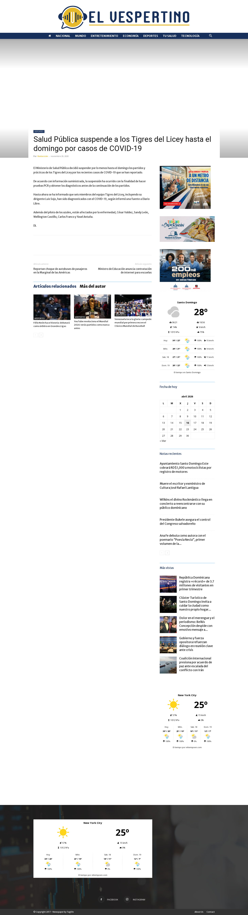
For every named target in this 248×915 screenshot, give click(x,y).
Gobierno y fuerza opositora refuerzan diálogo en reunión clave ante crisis (196, 644)
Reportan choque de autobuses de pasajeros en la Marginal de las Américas (60, 270)
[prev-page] (35, 335)
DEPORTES (150, 36)
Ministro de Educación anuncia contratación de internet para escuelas (125, 270)
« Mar (163, 440)
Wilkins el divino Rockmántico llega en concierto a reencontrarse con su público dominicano (186, 504)
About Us (199, 912)
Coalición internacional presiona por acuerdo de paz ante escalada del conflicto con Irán (195, 664)
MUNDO (80, 36)
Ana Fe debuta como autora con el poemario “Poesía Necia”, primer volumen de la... (183, 540)
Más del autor (93, 286)
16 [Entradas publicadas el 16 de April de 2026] (187, 422)
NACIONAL (63, 36)
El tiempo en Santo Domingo (187, 372)
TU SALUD (169, 36)
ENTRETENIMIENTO (104, 36)
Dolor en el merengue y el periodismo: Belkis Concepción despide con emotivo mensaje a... (197, 624)
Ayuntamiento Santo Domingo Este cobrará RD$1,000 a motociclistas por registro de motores (186, 468)
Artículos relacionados (54, 286)
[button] (211, 36)
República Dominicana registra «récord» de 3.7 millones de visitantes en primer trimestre (196, 583)
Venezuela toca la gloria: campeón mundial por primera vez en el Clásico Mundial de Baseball (133, 322)
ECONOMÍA (131, 36)
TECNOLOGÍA (190, 36)
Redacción (43, 156)
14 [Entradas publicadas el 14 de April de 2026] (171, 422)
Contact (211, 912)
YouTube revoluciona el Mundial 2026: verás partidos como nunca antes (91, 325)
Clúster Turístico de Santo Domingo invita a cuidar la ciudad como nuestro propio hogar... (195, 603)
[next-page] (41, 335)
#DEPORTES (39, 318)
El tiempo (177, 747)
